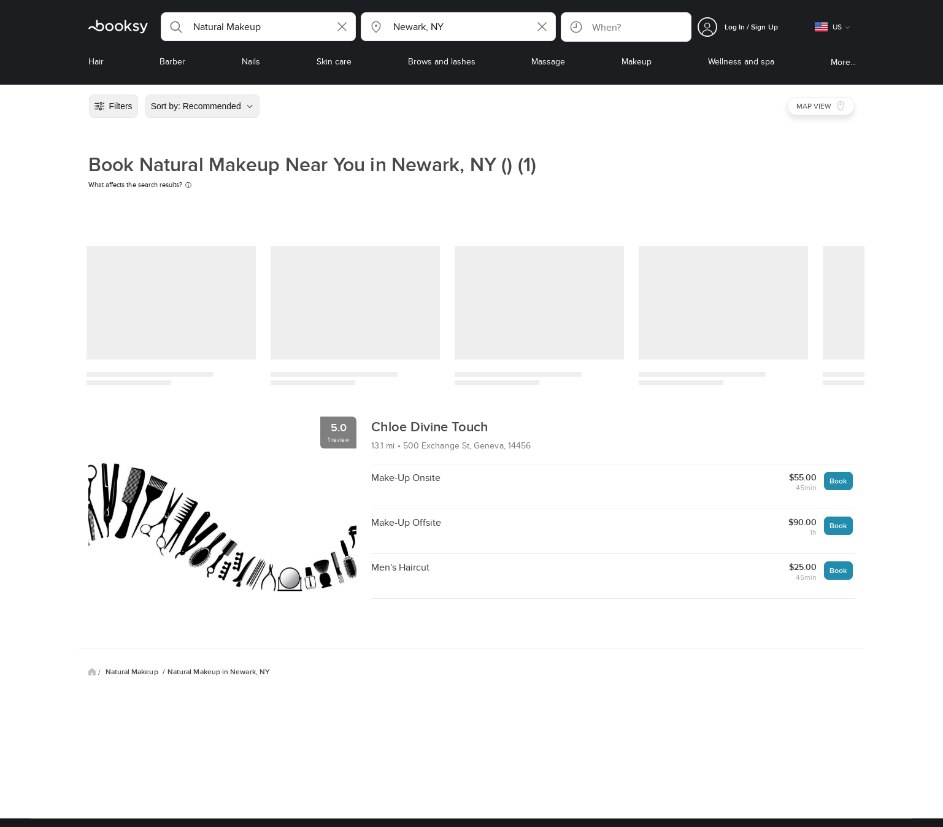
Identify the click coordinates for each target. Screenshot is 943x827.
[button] (258, 26)
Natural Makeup (133, 672)
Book (838, 480)
